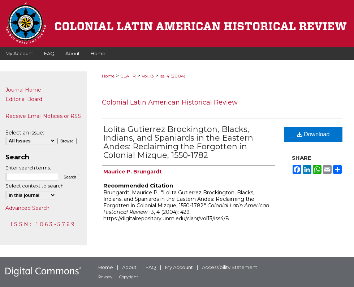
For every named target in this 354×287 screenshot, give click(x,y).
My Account (179, 267)
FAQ (151, 267)
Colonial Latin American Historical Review (170, 102)
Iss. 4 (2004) (172, 76)
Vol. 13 (148, 76)
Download (313, 134)
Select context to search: (35, 186)
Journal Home (23, 90)
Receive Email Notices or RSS (43, 116)
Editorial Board (23, 99)
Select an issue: (24, 132)
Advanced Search (27, 208)
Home (108, 76)
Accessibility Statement (229, 267)
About (129, 267)
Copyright (128, 276)
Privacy (105, 276)
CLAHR (128, 76)
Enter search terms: (28, 168)
